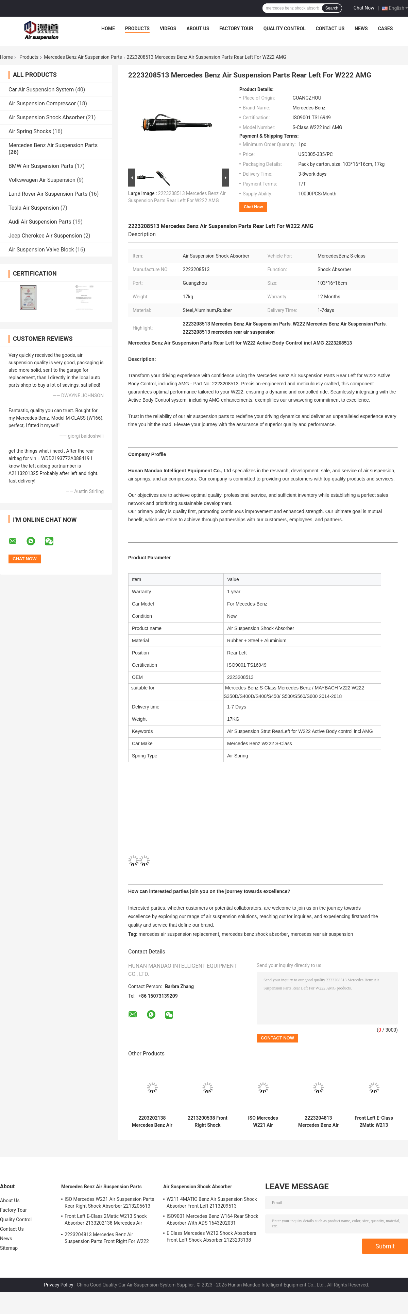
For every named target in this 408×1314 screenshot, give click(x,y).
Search (331, 8)
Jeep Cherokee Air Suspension (45, 235)
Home (108, 28)
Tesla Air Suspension (33, 208)
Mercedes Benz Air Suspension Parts (83, 57)
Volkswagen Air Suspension (41, 180)
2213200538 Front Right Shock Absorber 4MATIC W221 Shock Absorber (207, 1121)
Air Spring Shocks (29, 131)
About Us (197, 28)
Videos (168, 28)
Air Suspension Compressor (42, 103)
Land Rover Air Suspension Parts (47, 194)
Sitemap (9, 1248)
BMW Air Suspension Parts (40, 166)
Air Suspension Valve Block (41, 249)
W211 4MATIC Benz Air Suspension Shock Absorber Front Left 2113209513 (212, 1202)
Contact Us (330, 28)
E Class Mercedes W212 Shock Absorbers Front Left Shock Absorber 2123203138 (211, 1236)
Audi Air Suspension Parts (39, 221)
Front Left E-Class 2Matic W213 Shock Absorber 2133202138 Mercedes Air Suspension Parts (374, 1121)
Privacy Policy (58, 1284)
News (361, 28)
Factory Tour (236, 28)
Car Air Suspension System (41, 89)
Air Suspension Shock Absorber (46, 117)
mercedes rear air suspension (322, 934)
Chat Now (364, 8)
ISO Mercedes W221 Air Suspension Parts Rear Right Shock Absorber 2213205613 (263, 1121)
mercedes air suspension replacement (179, 934)
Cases (385, 28)
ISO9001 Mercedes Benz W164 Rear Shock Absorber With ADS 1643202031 (212, 1219)
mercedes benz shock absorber (255, 934)
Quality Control (285, 28)
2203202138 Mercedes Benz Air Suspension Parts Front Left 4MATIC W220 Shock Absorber (152, 1121)
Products (137, 28)
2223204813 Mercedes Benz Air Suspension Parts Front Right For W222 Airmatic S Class (318, 1121)
